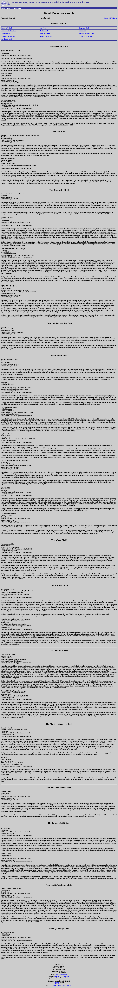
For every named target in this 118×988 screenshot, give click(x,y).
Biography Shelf (84, 28)
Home (106, 18)
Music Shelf (82, 31)
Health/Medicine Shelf (86, 36)
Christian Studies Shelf (8, 31)
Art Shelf (43, 28)
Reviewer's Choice (7, 28)
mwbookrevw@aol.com (61, 976)
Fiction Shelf (44, 31)
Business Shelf (5, 33)
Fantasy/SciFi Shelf (46, 36)
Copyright (57, 982)
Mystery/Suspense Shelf (86, 33)
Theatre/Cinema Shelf (8, 36)
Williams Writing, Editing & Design (62, 985)
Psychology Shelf (6, 39)
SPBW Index (113, 18)
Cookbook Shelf (45, 33)
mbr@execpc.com (61, 974)
